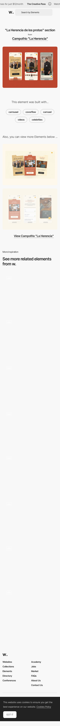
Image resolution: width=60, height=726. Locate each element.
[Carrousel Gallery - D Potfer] (30, 428)
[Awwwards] (11, 12)
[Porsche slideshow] (30, 292)
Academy (36, 661)
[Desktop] (30, 164)
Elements (7, 671)
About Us (36, 680)
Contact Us (37, 685)
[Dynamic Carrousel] (30, 473)
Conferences (9, 680)
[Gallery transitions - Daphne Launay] (30, 518)
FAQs (33, 675)
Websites (7, 661)
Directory (7, 675)
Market (34, 671)
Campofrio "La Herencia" (30, 38)
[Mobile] (30, 209)
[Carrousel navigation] (30, 562)
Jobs (33, 666)
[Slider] (30, 337)
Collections (8, 666)
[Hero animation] (30, 383)
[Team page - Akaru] (30, 606)
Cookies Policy (43, 707)
